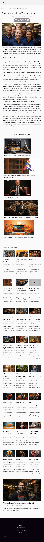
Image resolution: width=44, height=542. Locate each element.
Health (21, 525)
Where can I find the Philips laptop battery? (21, 290)
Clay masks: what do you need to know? (21, 376)
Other (7, 9)
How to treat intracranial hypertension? (8, 404)
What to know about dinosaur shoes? (34, 319)
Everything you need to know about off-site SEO (19, 237)
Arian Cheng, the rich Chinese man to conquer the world (21, 217)
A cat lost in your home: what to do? (33, 433)
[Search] (20, 536)
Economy (21, 522)
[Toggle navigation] (4, 2)
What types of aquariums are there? (8, 347)
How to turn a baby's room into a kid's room (17, 155)
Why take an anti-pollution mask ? (34, 376)
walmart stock (34, 64)
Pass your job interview (11, 197)
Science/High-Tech (21, 530)
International (21, 527)
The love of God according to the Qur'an (22, 462)
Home (2, 9)
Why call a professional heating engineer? (18, 503)
